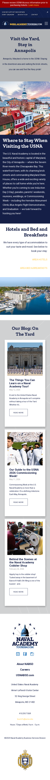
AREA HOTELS (39, 259)
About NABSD (25, 664)
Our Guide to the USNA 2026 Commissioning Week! (24, 473)
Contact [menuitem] (34, 15)
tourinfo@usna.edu (25, 719)
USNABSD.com (25, 675)
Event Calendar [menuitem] (8, 15)
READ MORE (18, 413)
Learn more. (33, 5)
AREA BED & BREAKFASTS (33, 268)
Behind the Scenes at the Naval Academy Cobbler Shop (23, 562)
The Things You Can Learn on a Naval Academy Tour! (22, 383)
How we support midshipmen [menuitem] (13, 12)
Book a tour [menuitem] (22, 15)
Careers (25, 669)
